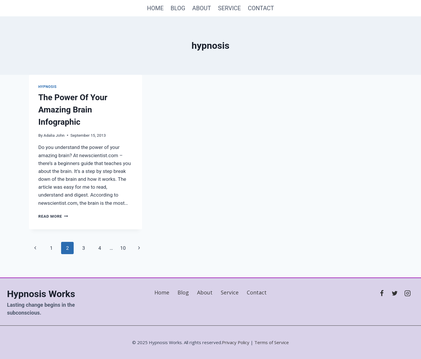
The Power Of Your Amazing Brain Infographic (72, 110)
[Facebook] (381, 293)
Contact (261, 8)
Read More (53, 216)
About (201, 8)
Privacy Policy (235, 342)
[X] (394, 293)
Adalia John (54, 135)
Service (229, 8)
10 (123, 248)
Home (155, 8)
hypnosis (47, 87)
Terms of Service (271, 342)
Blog (178, 8)
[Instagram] (407, 293)
